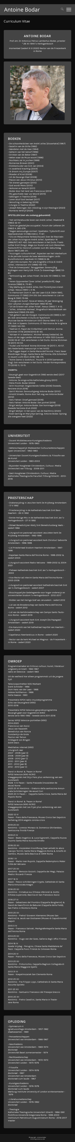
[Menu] (67, 9)
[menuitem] (61, 9)
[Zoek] (61, 9)
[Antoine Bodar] (31, 9)
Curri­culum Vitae (17, 21)
